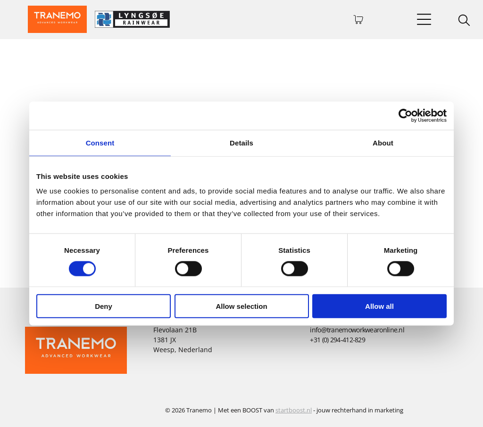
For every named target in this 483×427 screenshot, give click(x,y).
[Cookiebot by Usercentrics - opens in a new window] (405, 115)
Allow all (379, 306)
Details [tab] (241, 142)
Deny (103, 306)
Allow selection (241, 306)
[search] (464, 21)
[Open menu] (424, 19)
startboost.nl (293, 410)
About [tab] (383, 142)
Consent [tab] (100, 142)
